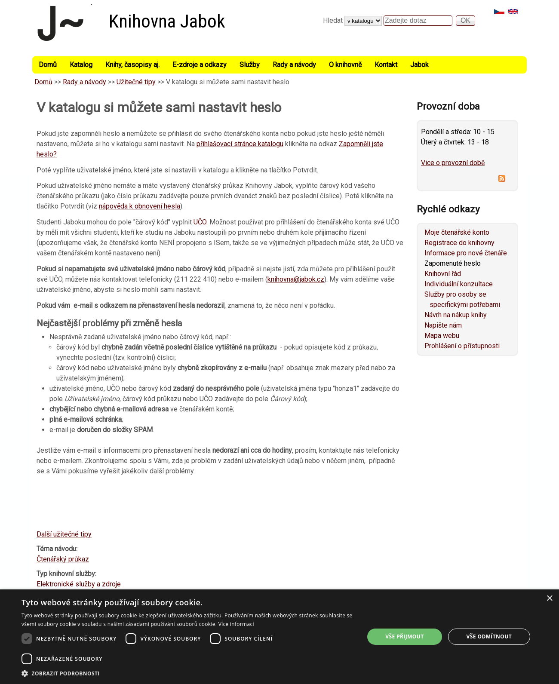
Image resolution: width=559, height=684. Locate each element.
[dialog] (279, 636)
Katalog (81, 65)
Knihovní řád (442, 274)
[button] (188, 673)
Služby (250, 65)
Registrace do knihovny (459, 243)
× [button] (549, 598)
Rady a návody (294, 65)
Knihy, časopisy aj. (132, 65)
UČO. (201, 222)
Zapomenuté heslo (452, 263)
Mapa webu (441, 335)
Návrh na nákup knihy (455, 315)
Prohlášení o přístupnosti (462, 346)
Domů (48, 65)
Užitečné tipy (136, 82)
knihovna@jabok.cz (295, 279)
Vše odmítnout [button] (489, 636)
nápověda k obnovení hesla (139, 206)
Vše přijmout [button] (404, 636)
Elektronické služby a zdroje (79, 584)
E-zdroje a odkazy (199, 65)
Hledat (333, 20)
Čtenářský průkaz (63, 559)
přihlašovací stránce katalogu (240, 144)
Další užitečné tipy (64, 534)
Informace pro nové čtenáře (465, 253)
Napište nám (443, 325)
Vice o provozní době (453, 163)
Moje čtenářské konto (456, 232)
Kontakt (386, 65)
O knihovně (345, 65)
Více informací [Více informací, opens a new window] (236, 624)
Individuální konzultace (458, 284)
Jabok (419, 65)
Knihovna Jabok (167, 21)
